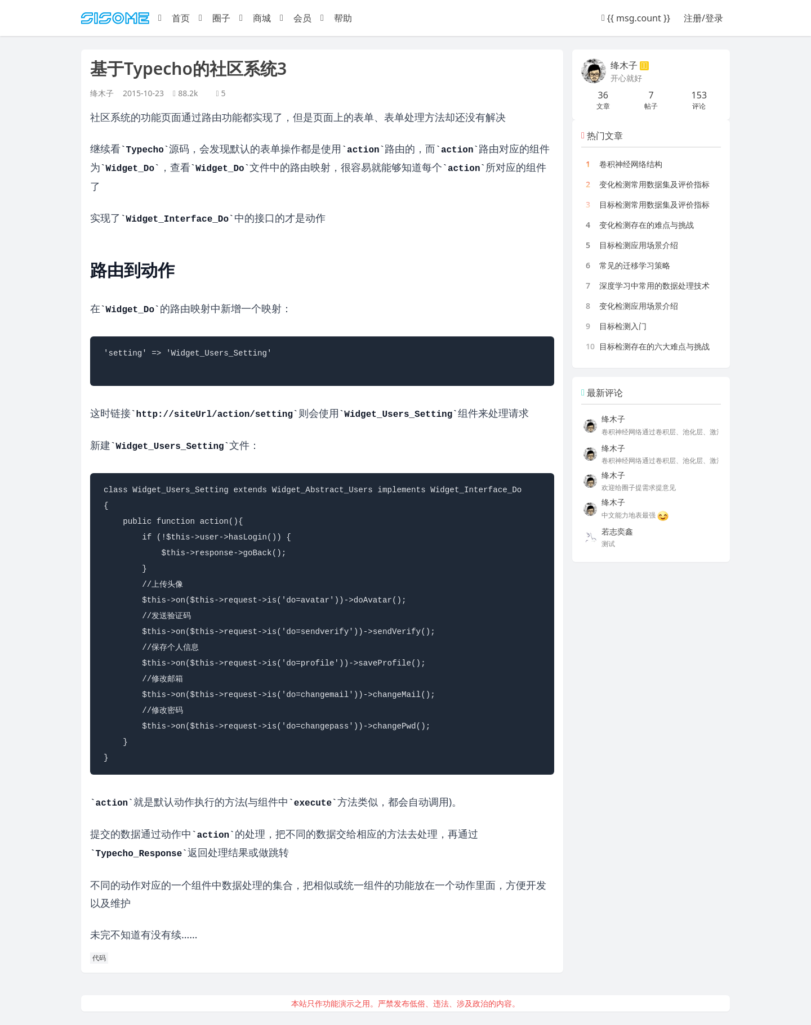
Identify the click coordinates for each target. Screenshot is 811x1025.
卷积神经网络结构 (630, 164)
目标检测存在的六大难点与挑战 (654, 346)
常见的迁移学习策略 (634, 265)
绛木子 (102, 93)
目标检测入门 (623, 326)
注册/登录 (703, 18)
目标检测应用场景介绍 (638, 245)
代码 (99, 958)
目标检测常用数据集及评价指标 (654, 204)
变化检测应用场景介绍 (638, 305)
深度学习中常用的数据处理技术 (654, 285)
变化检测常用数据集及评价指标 (654, 184)
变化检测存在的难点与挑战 (646, 224)
